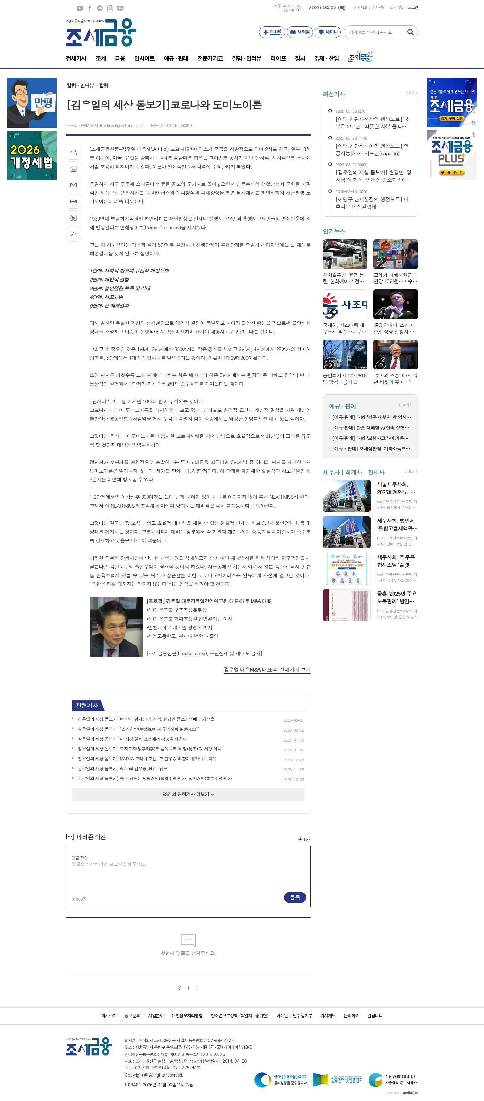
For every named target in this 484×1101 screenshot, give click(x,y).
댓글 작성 (80, 858)
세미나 (328, 32)
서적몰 (300, 32)
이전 (179, 988)
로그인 (413, 7)
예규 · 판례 (342, 406)
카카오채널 (100, 8)
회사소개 (109, 1016)
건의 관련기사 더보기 (188, 794)
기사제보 (360, 7)
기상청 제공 (287, 10)
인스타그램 (110, 8)
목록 (73, 168)
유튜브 (79, 8)
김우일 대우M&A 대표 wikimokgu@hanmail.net (105, 125)
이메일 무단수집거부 (294, 1016)
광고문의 (132, 1016)
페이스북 (89, 8)
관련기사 (87, 705)
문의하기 (351, 1016)
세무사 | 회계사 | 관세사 (353, 472)
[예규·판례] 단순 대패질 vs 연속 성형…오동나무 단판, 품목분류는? (372, 427)
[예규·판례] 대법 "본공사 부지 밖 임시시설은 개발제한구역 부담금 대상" (372, 417)
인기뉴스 (334, 231)
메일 (73, 185)
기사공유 (73, 152)
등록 (295, 897)
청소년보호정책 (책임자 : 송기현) (239, 1016)
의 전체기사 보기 (267, 669)
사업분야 (156, 1016)
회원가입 (396, 7)
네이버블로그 (120, 8)
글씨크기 (73, 234)
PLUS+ (272, 32)
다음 (196, 988)
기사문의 (378, 7)
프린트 (73, 201)
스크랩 (73, 217)
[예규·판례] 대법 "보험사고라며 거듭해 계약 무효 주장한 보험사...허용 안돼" (372, 438)
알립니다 (375, 1016)
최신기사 (334, 94)
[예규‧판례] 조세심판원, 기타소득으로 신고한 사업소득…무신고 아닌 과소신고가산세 (372, 448)
